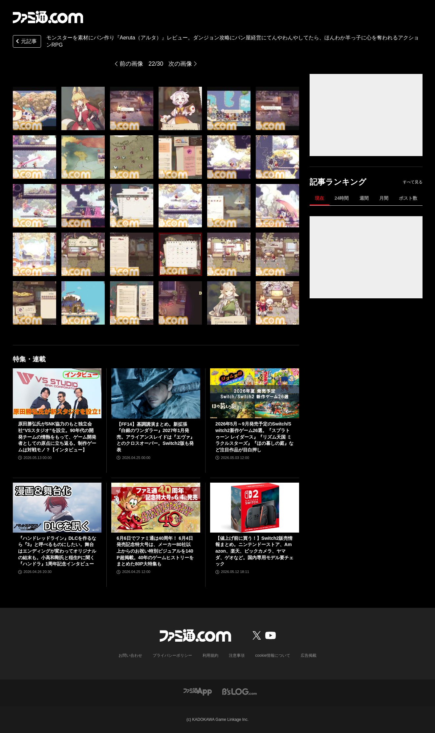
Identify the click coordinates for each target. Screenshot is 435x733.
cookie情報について (272, 655)
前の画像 (131, 63)
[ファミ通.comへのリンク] (48, 17)
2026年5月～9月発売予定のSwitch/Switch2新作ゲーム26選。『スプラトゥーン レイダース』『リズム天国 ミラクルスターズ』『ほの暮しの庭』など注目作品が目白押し (254, 436)
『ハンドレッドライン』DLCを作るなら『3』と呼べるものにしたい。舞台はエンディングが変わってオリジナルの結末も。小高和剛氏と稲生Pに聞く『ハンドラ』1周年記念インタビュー (57, 551)
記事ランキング (338, 181)
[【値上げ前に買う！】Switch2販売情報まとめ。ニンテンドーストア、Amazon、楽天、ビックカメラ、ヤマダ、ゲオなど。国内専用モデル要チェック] (254, 508)
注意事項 (237, 655)
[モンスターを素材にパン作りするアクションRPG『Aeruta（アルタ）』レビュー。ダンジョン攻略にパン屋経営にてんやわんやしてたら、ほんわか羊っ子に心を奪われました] (34, 108)
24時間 (342, 198)
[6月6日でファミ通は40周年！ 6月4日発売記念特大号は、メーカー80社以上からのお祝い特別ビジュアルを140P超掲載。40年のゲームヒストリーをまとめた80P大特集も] (155, 508)
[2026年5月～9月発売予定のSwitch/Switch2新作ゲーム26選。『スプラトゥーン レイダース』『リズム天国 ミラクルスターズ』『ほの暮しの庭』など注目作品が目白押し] (254, 393)
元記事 (25, 41)
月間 (383, 198)
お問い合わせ (130, 655)
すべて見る (413, 182)
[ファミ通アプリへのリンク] (198, 691)
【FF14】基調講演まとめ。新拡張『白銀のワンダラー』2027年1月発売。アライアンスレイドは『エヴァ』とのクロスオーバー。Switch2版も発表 (156, 437)
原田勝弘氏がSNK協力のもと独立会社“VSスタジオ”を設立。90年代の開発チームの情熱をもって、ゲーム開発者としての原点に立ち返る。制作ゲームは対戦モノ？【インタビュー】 (57, 436)
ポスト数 (408, 198)
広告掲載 (308, 655)
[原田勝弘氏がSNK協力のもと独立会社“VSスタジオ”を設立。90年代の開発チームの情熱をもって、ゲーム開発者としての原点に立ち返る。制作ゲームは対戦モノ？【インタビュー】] (57, 393)
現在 (319, 198)
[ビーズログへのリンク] (239, 691)
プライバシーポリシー (172, 655)
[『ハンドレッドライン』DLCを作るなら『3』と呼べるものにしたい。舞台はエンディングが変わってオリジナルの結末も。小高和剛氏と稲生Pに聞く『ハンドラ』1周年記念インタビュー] (57, 508)
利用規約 (210, 655)
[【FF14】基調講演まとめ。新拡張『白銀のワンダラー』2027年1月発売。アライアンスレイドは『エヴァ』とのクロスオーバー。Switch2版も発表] (155, 393)
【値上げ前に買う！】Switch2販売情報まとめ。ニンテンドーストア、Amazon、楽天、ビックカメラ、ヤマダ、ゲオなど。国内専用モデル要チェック (254, 551)
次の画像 (180, 63)
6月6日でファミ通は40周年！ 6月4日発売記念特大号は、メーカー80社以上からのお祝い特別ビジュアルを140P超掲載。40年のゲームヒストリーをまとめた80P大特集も (155, 551)
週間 (364, 198)
